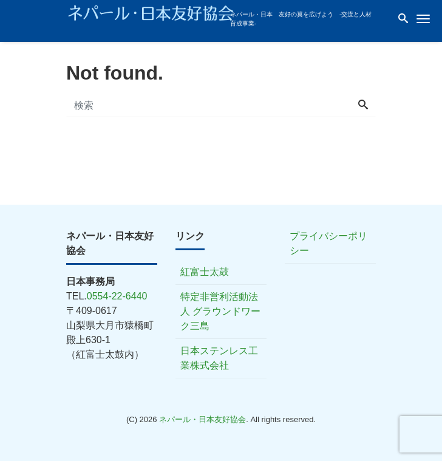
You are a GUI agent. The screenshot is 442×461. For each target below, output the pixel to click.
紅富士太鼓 (204, 272)
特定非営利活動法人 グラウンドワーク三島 (220, 311)
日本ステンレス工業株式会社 (219, 358)
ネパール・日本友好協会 (202, 419)
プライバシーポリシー (328, 243)
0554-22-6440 (117, 296)
